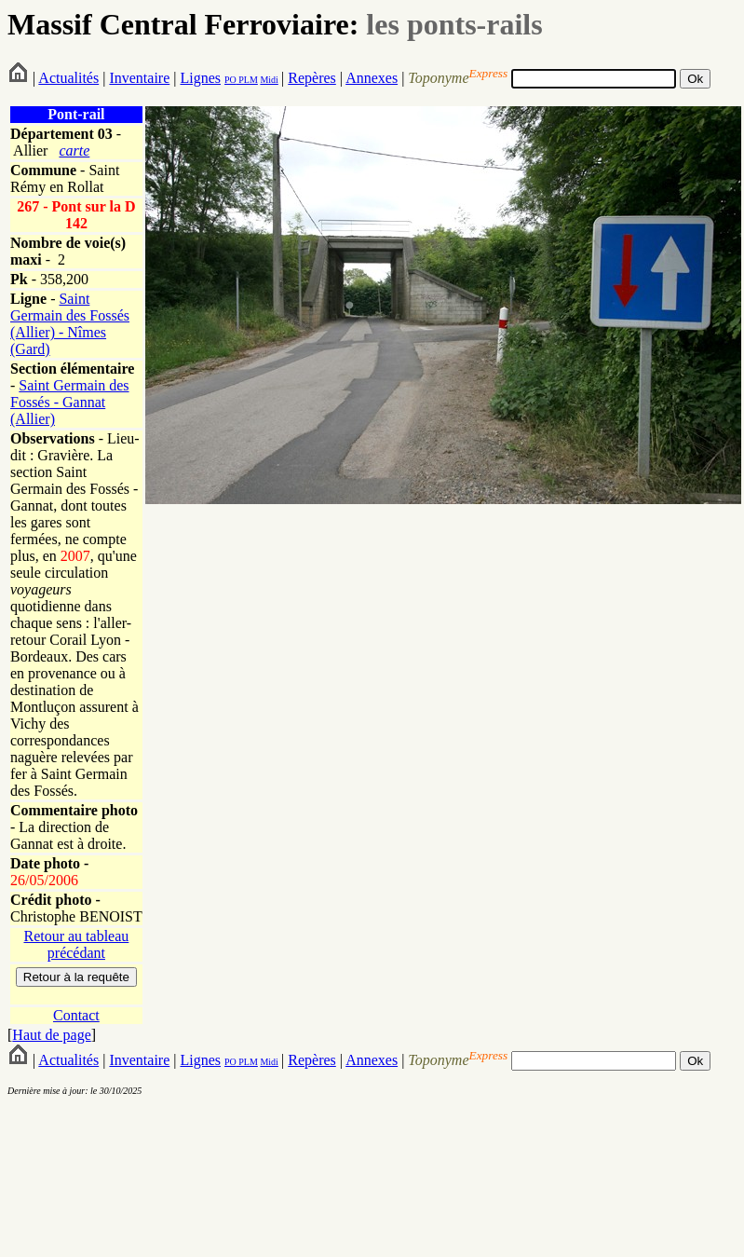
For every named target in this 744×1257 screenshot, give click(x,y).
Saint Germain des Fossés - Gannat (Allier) (69, 402)
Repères (312, 78)
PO (230, 80)
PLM (247, 80)
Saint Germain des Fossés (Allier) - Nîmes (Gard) (69, 324)
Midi (268, 80)
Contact (76, 1015)
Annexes (371, 78)
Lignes (200, 78)
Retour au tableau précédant (76, 944)
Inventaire (139, 78)
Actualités (68, 78)
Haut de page (51, 1035)
